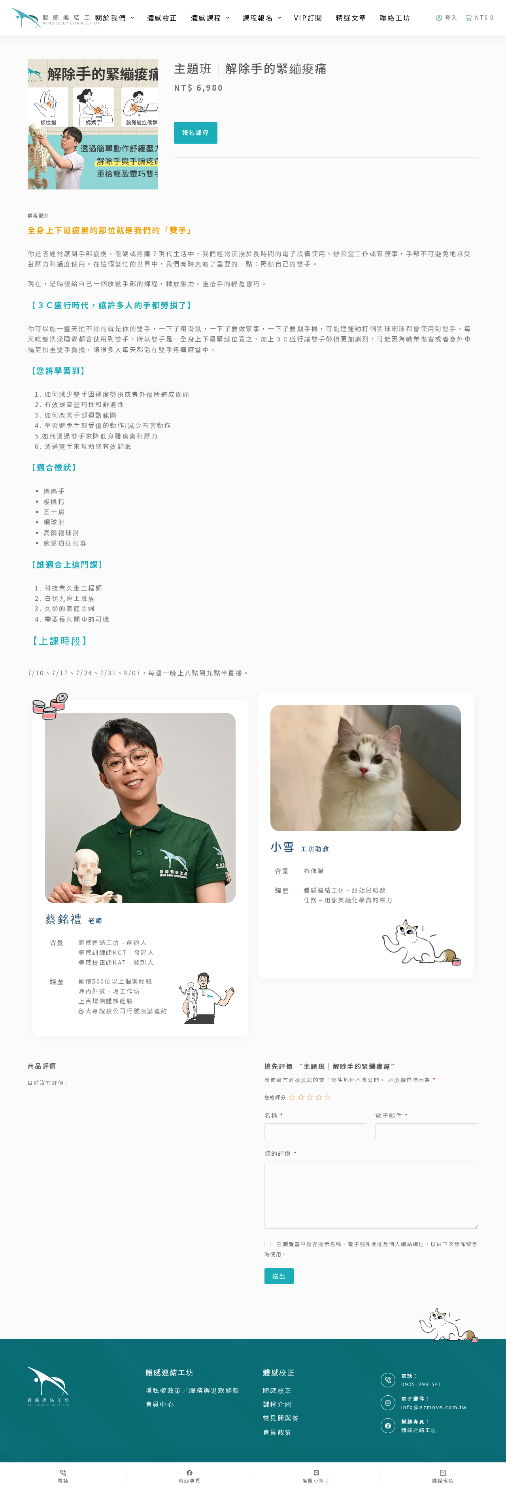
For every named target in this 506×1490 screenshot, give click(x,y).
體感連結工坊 (419, 1430)
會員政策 (277, 1432)
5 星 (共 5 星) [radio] (327, 1097)
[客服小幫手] (316, 1476)
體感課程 (212, 17)
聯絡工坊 (395, 17)
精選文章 (351, 17)
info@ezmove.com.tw (434, 1407)
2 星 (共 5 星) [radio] (301, 1097)
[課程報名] (443, 1476)
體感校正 (162, 17)
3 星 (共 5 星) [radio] (309, 1097)
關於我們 (116, 17)
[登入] (447, 17)
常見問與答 (281, 1418)
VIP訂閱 (308, 17)
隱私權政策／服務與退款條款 (192, 1390)
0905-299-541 (421, 1384)
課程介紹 (277, 1404)
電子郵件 (391, 1116)
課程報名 (263, 17)
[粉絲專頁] (189, 1476)
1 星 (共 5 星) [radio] (292, 1097)
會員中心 (160, 1404)
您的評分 (275, 1097)
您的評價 (281, 1153)
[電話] (63, 1476)
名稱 (274, 1116)
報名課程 (196, 132)
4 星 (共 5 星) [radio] (318, 1097)
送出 (279, 1276)
